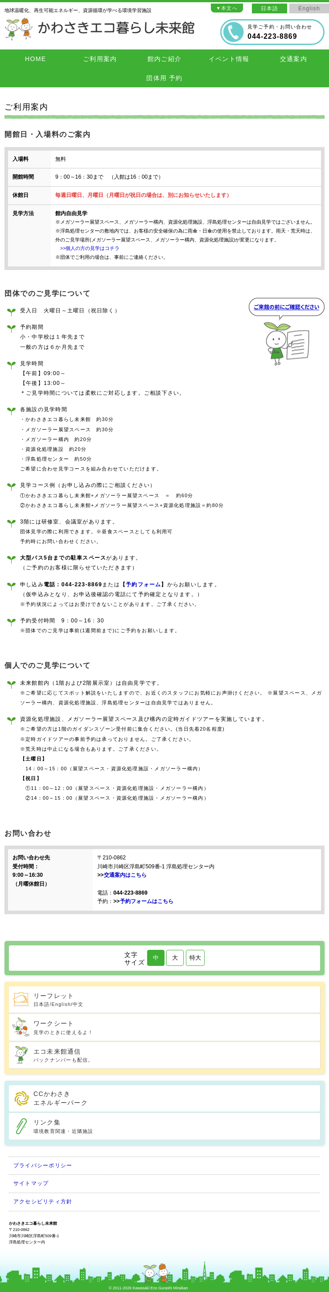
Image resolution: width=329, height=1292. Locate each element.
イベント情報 (229, 58)
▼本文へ (227, 8)
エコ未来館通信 (175, 1056)
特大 (195, 957)
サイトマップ (31, 1183)
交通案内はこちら (125, 875)
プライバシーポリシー (42, 1165)
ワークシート (175, 1028)
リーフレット (175, 1000)
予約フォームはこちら (146, 901)
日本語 (270, 8)
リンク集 (175, 1127)
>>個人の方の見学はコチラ (87, 248)
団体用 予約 (164, 78)
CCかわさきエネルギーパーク (60, 1098)
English (309, 8)
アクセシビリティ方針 (42, 1201)
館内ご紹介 (164, 58)
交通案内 (293, 58)
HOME (35, 58)
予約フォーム (143, 584)
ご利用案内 (100, 58)
